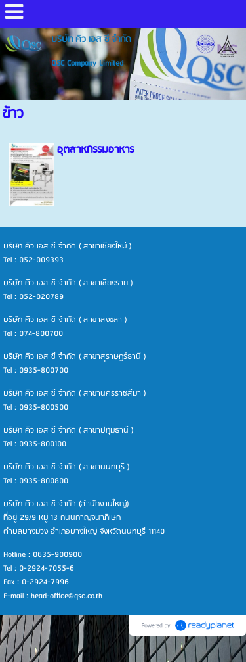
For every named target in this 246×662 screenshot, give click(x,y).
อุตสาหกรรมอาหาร (95, 149)
